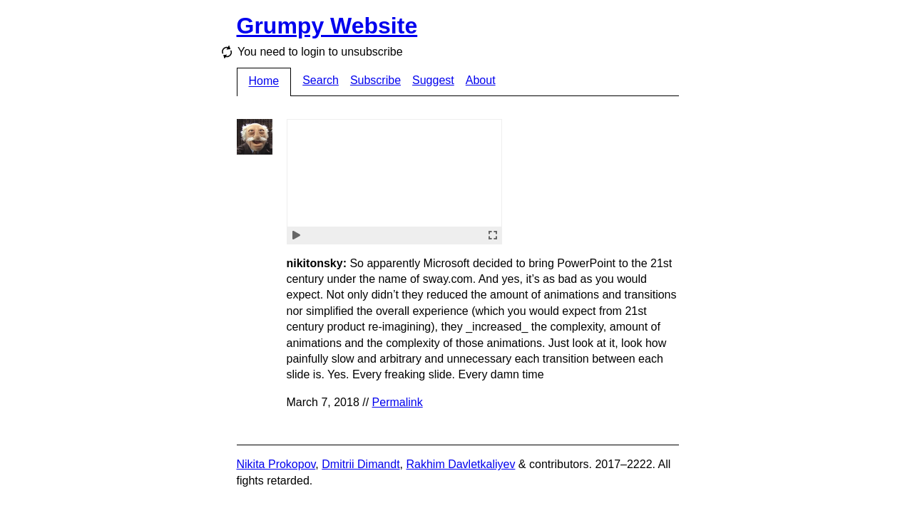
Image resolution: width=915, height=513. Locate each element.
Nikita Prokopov (276, 464)
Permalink (397, 402)
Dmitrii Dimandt (360, 464)
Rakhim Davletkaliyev (460, 464)
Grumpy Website (327, 25)
